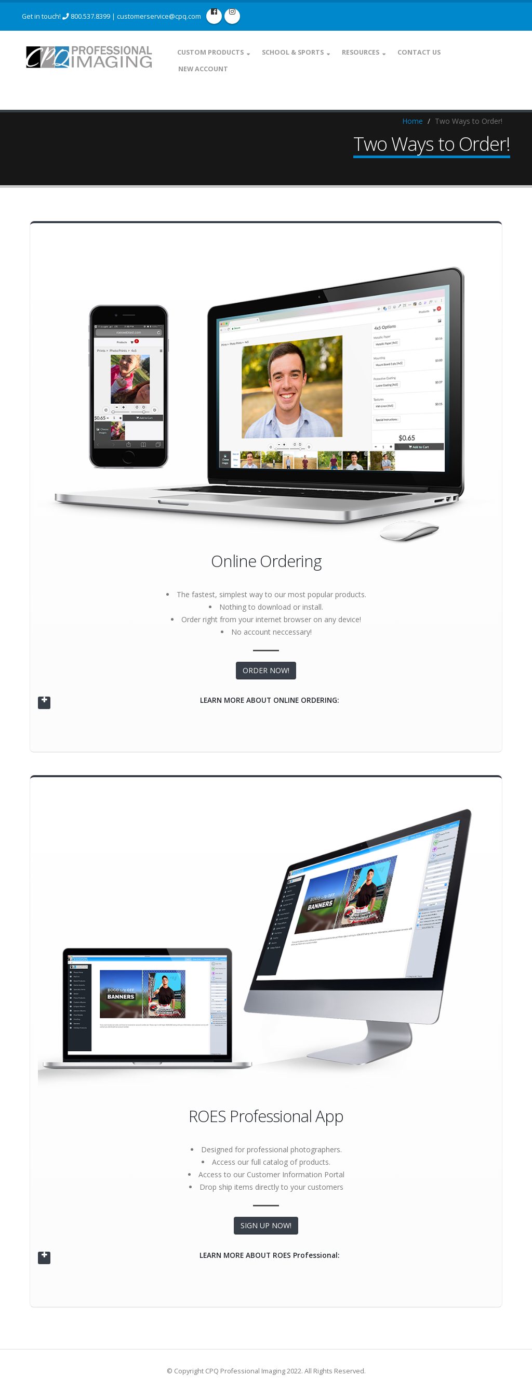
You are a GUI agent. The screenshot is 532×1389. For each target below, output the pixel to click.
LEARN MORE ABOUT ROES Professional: (269, 1256)
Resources (366, 52)
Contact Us (424, 52)
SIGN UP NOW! (266, 1226)
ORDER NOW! (266, 672)
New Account (209, 69)
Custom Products (216, 52)
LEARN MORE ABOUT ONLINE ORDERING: (269, 701)
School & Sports (298, 52)
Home (412, 122)
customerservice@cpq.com (159, 16)
